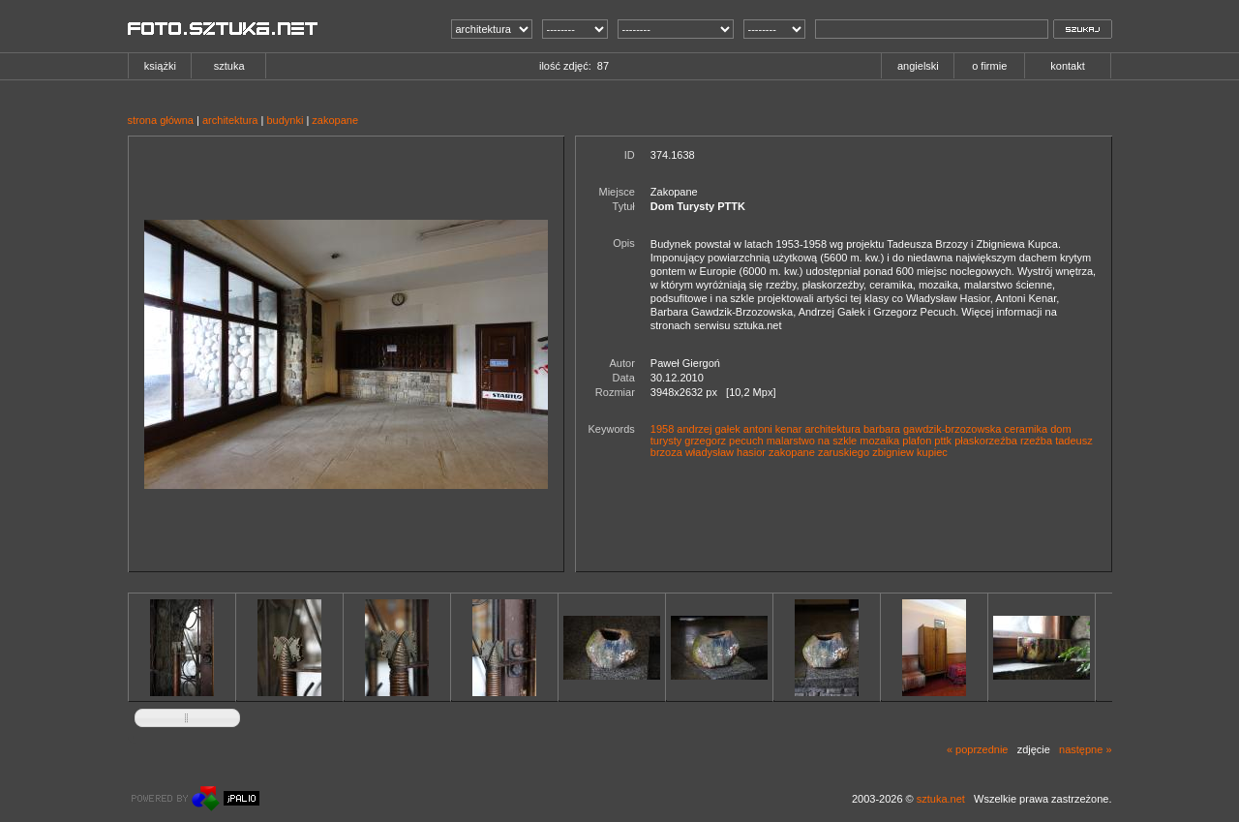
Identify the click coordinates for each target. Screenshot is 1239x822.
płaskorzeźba (985, 440)
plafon (916, 440)
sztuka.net (941, 799)
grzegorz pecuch (723, 440)
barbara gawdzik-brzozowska (932, 429)
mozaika (879, 440)
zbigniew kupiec (910, 452)
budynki (284, 120)
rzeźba (1036, 440)
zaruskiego (843, 452)
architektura (229, 120)
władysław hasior (725, 452)
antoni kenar (772, 429)
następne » (1085, 749)
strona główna (161, 120)
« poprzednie (978, 749)
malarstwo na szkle (812, 440)
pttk (943, 440)
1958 (662, 429)
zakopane (335, 120)
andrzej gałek (708, 429)
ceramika (1026, 429)
